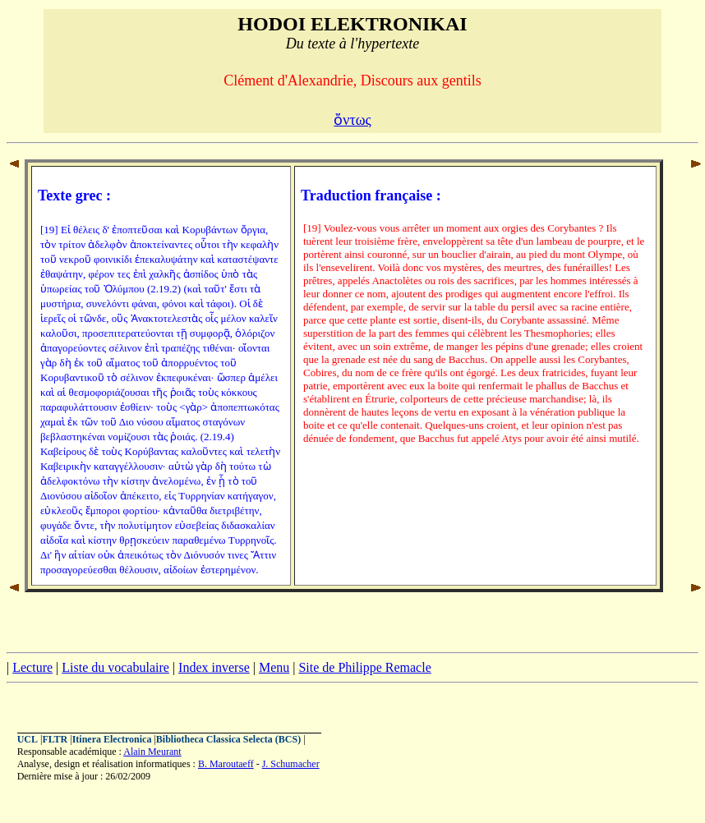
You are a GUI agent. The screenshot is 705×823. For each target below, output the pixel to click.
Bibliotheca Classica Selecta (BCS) (228, 739)
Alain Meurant (152, 751)
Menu (274, 667)
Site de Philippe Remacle (364, 667)
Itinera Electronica (112, 739)
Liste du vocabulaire (115, 667)
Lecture (32, 667)
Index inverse (214, 667)
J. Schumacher (291, 764)
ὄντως (352, 120)
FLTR (54, 739)
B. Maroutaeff (226, 764)
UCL (27, 739)
